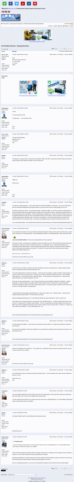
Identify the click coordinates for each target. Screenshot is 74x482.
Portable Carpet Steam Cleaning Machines (34, 23)
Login (71, 26)
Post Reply (4, 48)
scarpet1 (4, 202)
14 (70, 48)
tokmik (4, 155)
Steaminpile (5, 108)
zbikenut (4, 263)
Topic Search (61, 51)
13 (68, 48)
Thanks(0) (60, 54)
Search (54, 26)
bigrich (4, 412)
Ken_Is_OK (5, 54)
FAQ (51, 26)
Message (14, 51)
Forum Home (6, 23)
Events (60, 26)
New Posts (68, 23)
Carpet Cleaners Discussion (16, 23)
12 (66, 48)
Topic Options (69, 51)
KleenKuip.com (12, 8)
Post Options (53, 54)
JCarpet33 (5, 391)
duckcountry (5, 437)
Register (66, 26)
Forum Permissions (69, 474)
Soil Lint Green (6, 228)
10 (62, 48)
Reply (71, 54)
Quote (67, 54)
